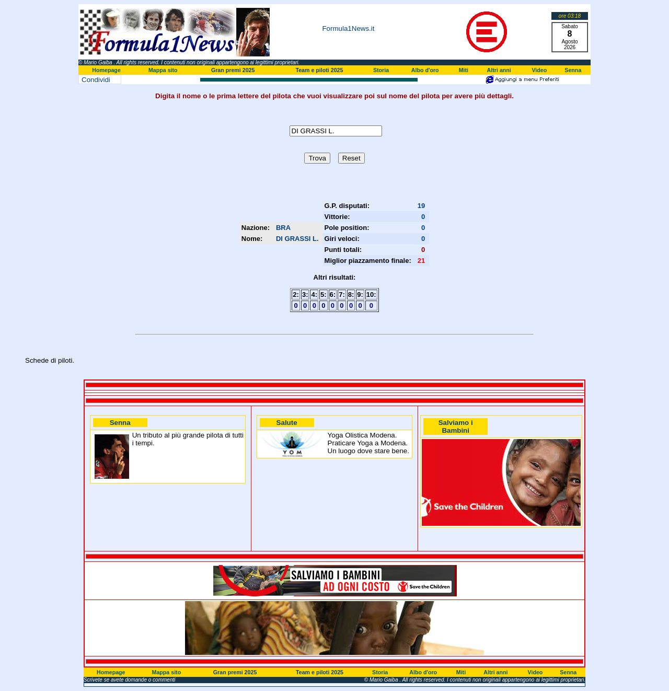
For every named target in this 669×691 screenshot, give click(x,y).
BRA (283, 228)
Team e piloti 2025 (319, 70)
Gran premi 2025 (233, 70)
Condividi (96, 80)
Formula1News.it (348, 28)
